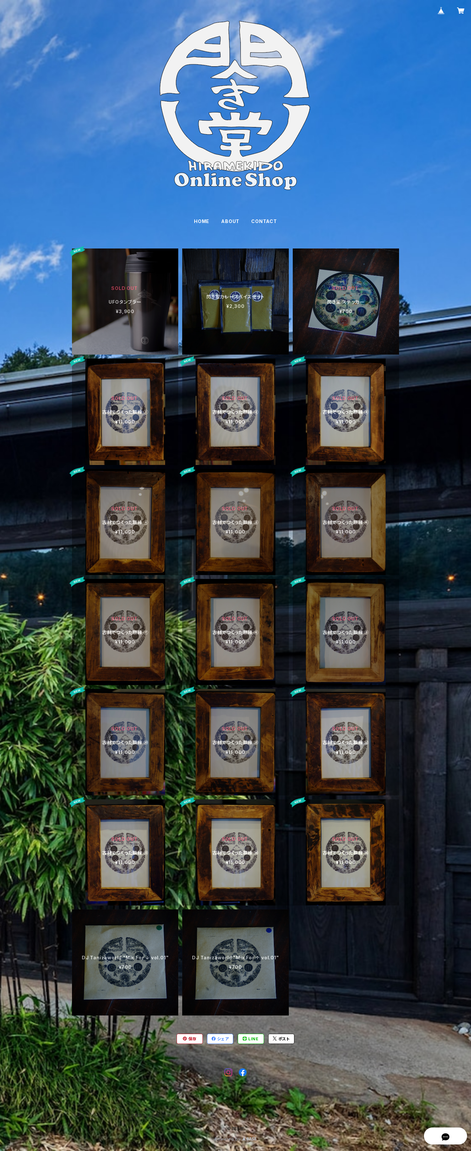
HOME (201, 221)
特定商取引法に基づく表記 (150, 1115)
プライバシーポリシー (96, 1115)
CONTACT (264, 221)
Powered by (235, 1139)
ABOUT (230, 221)
